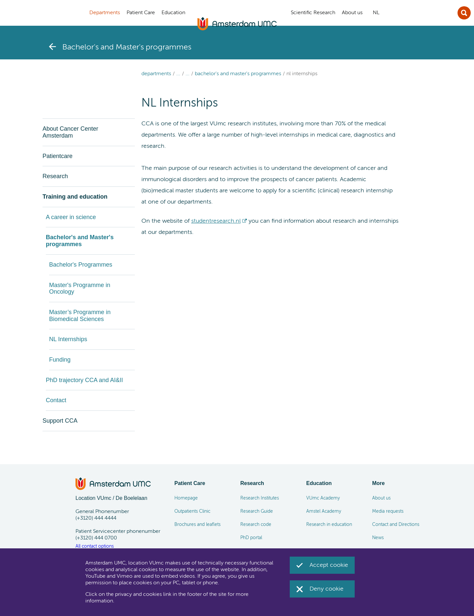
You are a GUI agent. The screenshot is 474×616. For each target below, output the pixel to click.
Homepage (186, 498)
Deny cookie (326, 589)
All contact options (94, 546)
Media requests (387, 511)
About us (381, 498)
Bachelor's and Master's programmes (238, 74)
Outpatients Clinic (192, 511)
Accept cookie (329, 565)
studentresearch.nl (216, 221)
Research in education (329, 524)
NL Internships (301, 74)
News (378, 537)
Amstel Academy (323, 511)
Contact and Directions (395, 524)
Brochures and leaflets (197, 524)
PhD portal (251, 537)
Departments (156, 74)
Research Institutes (259, 498)
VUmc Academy (323, 498)
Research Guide (256, 511)
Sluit (464, 12)
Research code (255, 524)
